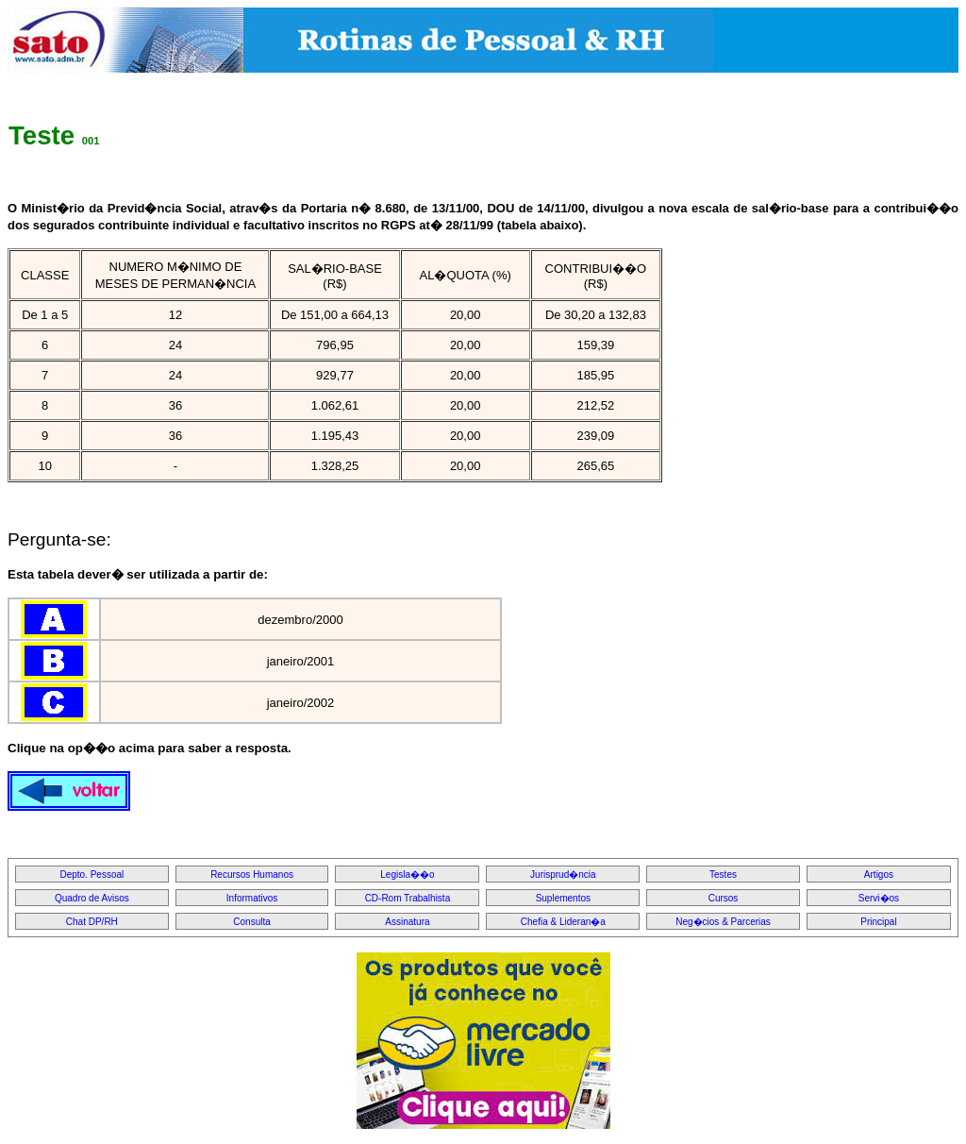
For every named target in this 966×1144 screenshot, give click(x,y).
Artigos (878, 874)
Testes (723, 874)
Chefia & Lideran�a (563, 922)
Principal (878, 922)
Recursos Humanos (251, 874)
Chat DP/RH (92, 922)
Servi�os (878, 898)
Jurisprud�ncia (562, 874)
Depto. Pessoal (91, 874)
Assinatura (407, 922)
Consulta (251, 922)
